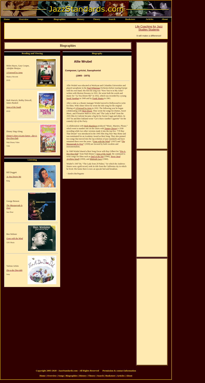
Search (111, 19)
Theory (96, 19)
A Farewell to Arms (14, 72)
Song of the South (13, 107)
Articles (149, 19)
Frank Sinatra (98, 98)
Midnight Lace (96, 159)
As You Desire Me (13, 177)
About (165, 19)
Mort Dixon (87, 111)
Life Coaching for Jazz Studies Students (148, 28)
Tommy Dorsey (110, 128)
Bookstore (130, 19)
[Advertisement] (67, 31)
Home (7, 19)
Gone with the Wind (14, 238)
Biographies (59, 19)
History (80, 19)
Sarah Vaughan (72, 98)
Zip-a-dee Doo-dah (14, 270)
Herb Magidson (90, 126)
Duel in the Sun (97, 156)
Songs (40, 19)
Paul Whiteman (93, 88)
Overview (23, 19)
